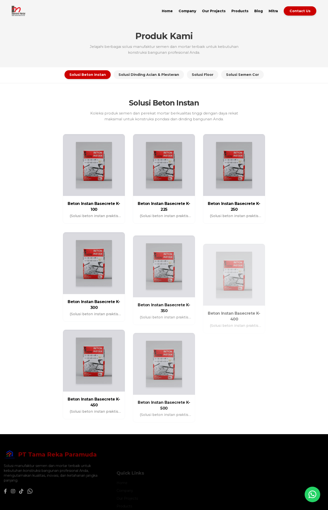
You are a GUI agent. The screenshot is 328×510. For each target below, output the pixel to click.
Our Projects (214, 11)
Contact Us (300, 11)
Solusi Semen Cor (242, 74)
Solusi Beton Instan (87, 74)
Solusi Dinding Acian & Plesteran (148, 74)
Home (167, 11)
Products (239, 11)
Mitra (273, 11)
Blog (258, 11)
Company (187, 11)
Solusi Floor (202, 74)
